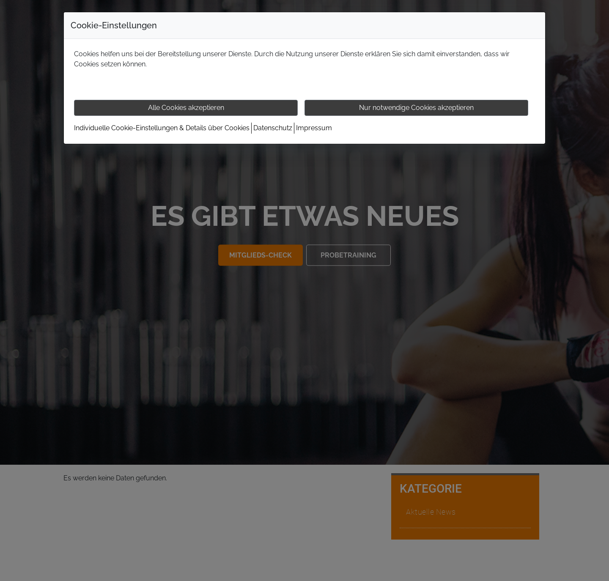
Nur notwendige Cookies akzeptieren (416, 108)
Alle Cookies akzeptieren (186, 108)
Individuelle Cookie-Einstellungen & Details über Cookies (162, 128)
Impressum (314, 128)
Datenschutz (272, 128)
